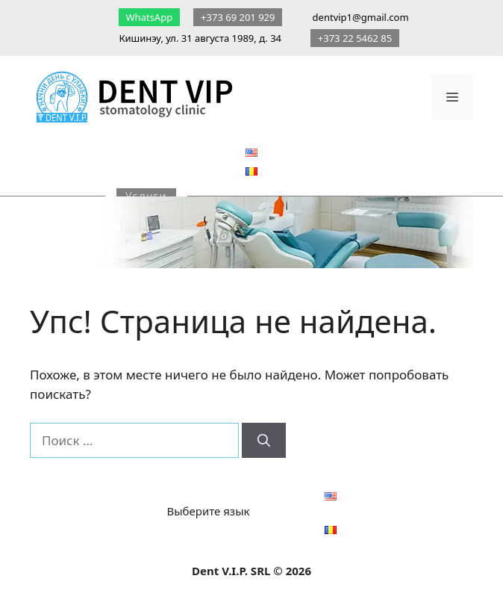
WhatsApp (149, 17)
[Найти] (264, 441)
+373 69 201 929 (238, 17)
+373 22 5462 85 (355, 38)
